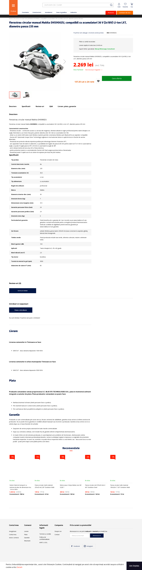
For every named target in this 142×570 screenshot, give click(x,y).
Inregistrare (12, 531)
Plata (25, 534)
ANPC (41, 542)
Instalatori (48, 12)
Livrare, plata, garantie (67, 106)
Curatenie (25, 12)
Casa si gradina (61, 12)
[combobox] (78, 5)
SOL (46, 542)
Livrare (26, 531)
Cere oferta (116, 78)
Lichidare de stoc (125, 13)
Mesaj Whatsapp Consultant (105, 49)
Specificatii (26, 106)
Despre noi (58, 531)
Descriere (12, 106)
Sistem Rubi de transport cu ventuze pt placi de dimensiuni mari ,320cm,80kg (21, 487)
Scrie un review (22, 291)
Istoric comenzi (14, 538)
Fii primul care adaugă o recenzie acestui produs (88, 33)
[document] (71, 566)
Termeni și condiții (45, 534)
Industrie (73, 12)
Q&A (51, 106)
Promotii (111, 13)
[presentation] (118, 537)
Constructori (37, 12)
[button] (65, 61)
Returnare (27, 541)
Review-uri (40, 106)
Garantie (27, 538)
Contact (57, 534)
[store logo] (29, 6)
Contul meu (12, 534)
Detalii (19, 567)
